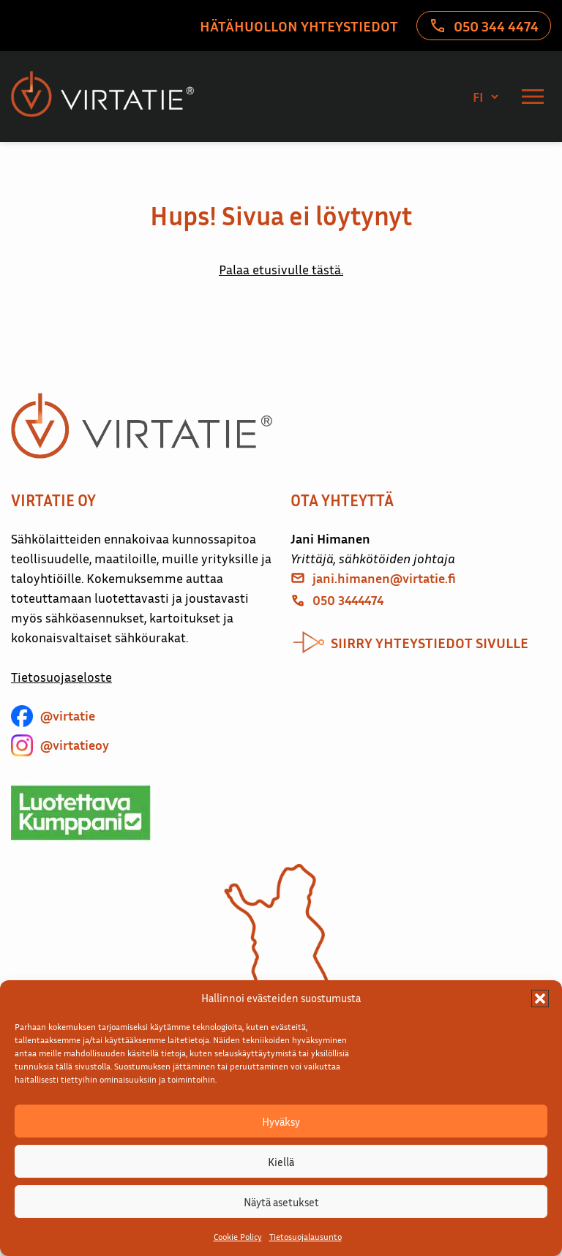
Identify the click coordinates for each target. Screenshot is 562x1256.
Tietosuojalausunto (305, 1236)
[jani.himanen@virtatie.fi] (373, 578)
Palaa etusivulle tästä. (281, 269)
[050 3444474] (337, 600)
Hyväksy (281, 1121)
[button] (540, 998)
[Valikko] (533, 97)
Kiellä (281, 1161)
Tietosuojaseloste (61, 677)
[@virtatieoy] (60, 745)
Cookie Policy (238, 1236)
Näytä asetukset (281, 1201)
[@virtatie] (53, 716)
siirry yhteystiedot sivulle (429, 642)
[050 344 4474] (483, 25)
